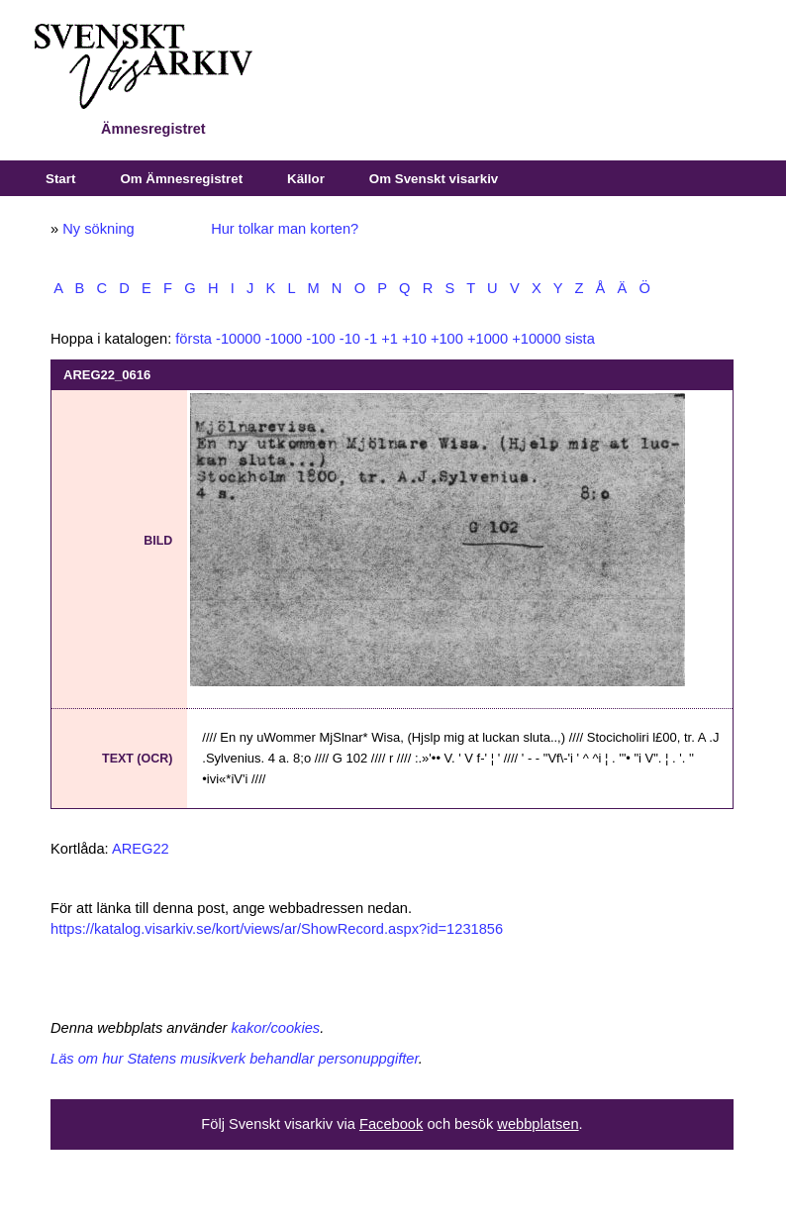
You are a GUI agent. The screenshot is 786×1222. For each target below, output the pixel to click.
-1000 (284, 339)
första (193, 339)
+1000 (487, 339)
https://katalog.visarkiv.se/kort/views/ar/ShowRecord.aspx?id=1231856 (276, 929)
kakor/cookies (276, 1028)
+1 (389, 339)
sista (580, 339)
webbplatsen (537, 1124)
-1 (370, 339)
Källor (306, 178)
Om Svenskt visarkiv (433, 178)
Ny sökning (98, 229)
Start (60, 178)
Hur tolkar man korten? (284, 229)
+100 (447, 339)
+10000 (536, 339)
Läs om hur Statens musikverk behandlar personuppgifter (234, 1059)
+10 (414, 339)
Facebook (391, 1124)
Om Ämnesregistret (181, 178)
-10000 (238, 339)
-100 (320, 339)
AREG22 (140, 849)
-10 (350, 339)
